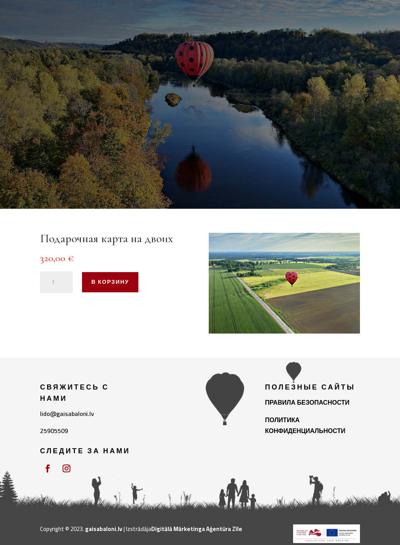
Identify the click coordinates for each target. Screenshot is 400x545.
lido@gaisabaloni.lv (67, 413)
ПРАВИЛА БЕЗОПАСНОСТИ (307, 402)
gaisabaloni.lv (103, 529)
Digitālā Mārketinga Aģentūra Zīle (196, 529)
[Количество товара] (56, 282)
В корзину (110, 282)
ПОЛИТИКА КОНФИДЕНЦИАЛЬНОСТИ (305, 425)
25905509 (54, 431)
